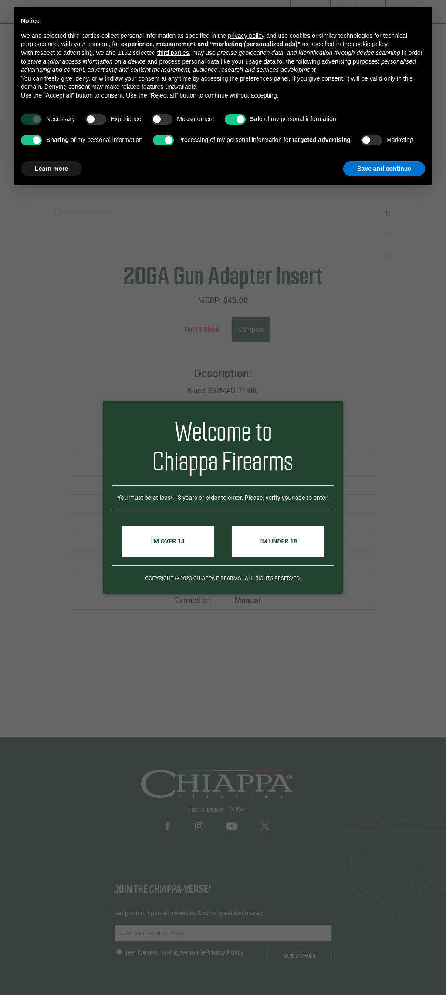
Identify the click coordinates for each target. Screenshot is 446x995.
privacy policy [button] (246, 35)
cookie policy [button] (370, 43)
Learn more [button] (51, 168)
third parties (173, 52)
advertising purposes (349, 61)
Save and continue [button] (384, 168)
